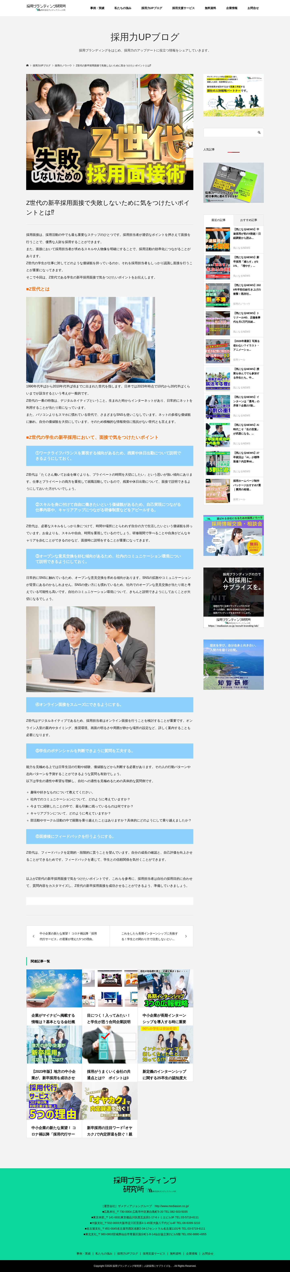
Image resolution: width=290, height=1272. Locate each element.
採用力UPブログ (151, 8)
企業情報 (231, 8)
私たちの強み (122, 8)
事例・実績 (97, 8)
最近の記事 (218, 220)
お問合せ (253, 8)
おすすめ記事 (248, 220)
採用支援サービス (183, 8)
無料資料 (210, 8)
